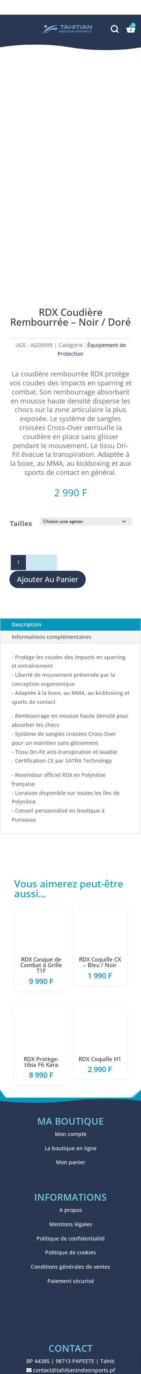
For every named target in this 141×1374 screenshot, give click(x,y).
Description (26, 624)
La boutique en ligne (71, 1148)
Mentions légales (70, 1224)
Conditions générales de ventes (70, 1266)
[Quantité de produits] (18, 562)
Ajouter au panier (47, 579)
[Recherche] (115, 28)
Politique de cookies (70, 1252)
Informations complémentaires (51, 636)
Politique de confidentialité (70, 1238)
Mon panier (70, 1162)
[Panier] (131, 29)
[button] (16, 29)
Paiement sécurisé (70, 1281)
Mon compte (70, 1133)
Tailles (21, 523)
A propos (70, 1209)
